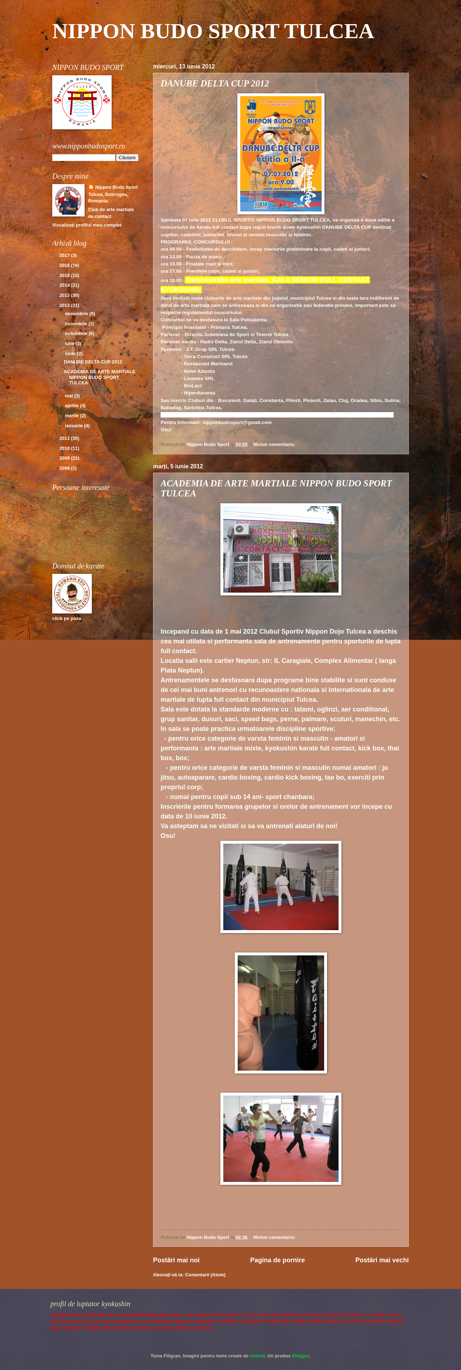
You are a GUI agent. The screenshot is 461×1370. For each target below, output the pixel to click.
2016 (65, 265)
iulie (70, 343)
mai (69, 395)
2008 (65, 468)
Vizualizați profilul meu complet (86, 225)
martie (72, 415)
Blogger (300, 1355)
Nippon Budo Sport (116, 187)
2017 (65, 255)
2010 (65, 448)
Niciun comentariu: (275, 444)
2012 (65, 305)
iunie (71, 353)
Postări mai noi (176, 1260)
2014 (65, 285)
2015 (65, 275)
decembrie (77, 313)
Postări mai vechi (382, 1260)
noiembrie (76, 323)
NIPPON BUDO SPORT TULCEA (213, 31)
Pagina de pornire (277, 1260)
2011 (65, 438)
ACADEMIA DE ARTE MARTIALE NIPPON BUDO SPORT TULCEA (99, 377)
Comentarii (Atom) (205, 1274)
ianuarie (74, 425)
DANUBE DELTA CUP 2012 (215, 83)
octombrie (77, 333)
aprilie (72, 405)
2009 (65, 458)
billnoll (257, 1355)
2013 (65, 295)
